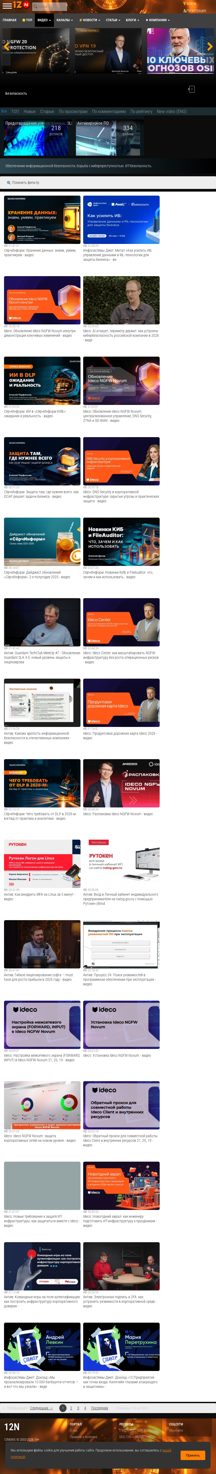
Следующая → (41, 1408)
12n (12, 1427)
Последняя (99, 1408)
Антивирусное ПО (93, 123)
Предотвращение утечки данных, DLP (39, 123)
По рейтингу (141, 111)
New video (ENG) (171, 111)
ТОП (15, 111)
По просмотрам (73, 111)
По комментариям (109, 111)
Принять (193, 1455)
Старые (47, 111)
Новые (30, 111)
